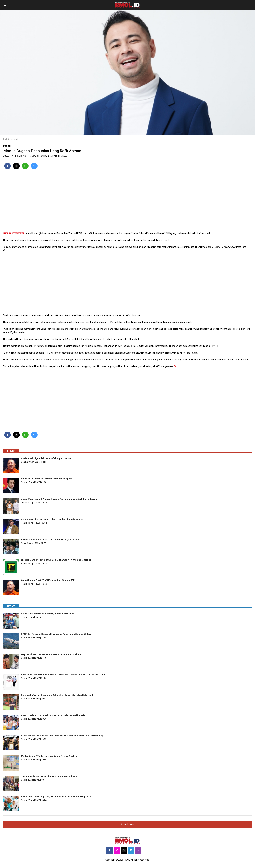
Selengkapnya (127, 824)
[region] (127, 199)
